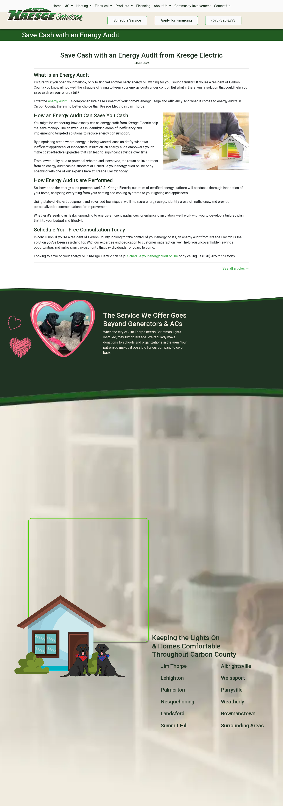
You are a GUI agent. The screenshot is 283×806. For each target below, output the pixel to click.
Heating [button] (82, 6)
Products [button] (122, 6)
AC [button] (67, 6)
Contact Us (222, 6)
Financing (143, 6)
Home (57, 6)
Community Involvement (192, 6)
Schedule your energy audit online (152, 256)
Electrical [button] (102, 6)
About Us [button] (161, 6)
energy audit (57, 101)
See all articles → (235, 268)
